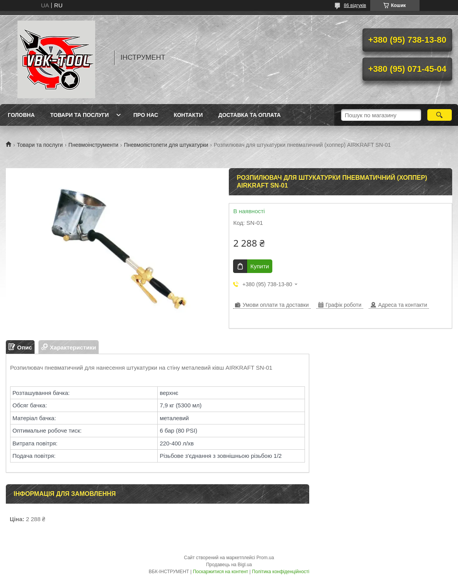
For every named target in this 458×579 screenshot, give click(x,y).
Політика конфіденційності (281, 571)
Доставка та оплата (249, 115)
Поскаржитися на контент (220, 571)
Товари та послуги (79, 115)
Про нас (145, 115)
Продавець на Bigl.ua (229, 564)
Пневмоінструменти (93, 145)
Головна (21, 115)
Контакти (188, 115)
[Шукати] (439, 115)
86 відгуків (355, 5)
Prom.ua (265, 557)
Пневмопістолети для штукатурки (166, 145)
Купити (259, 266)
